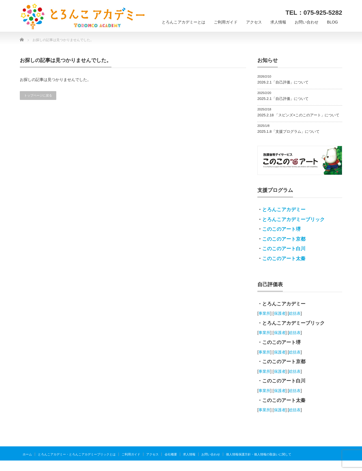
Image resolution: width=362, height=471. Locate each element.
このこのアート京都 (283, 239)
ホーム (27, 454)
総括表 (295, 313)
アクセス (254, 22)
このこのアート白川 (283, 248)
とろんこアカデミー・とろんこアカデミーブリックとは (77, 454)
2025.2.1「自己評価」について (283, 99)
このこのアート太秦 (283, 258)
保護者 (280, 313)
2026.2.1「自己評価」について (283, 82)
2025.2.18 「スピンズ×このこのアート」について (298, 115)
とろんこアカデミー (283, 209)
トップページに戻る (38, 95)
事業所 (264, 313)
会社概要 (171, 454)
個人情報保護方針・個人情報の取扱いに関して (258, 454)
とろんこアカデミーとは (183, 22)
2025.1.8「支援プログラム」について (288, 131)
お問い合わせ (306, 22)
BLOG (332, 22)
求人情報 (278, 22)
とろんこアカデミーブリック (293, 219)
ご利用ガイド (226, 22)
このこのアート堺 (281, 229)
